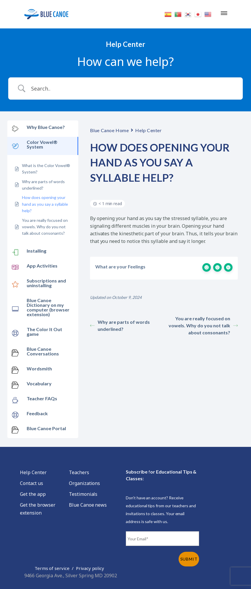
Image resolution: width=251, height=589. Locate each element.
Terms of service (52, 568)
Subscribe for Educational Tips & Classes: (161, 475)
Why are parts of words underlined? (120, 325)
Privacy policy (90, 568)
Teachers (79, 472)
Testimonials (83, 494)
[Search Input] (133, 88)
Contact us (31, 483)
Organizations (84, 483)
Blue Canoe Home (109, 130)
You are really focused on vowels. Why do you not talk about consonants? (203, 325)
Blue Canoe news (88, 505)
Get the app (32, 494)
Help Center (148, 130)
